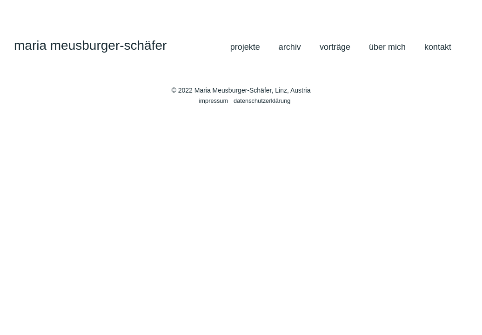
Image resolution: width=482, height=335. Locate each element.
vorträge (335, 47)
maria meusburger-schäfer (90, 45)
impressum (213, 100)
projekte (245, 47)
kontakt (437, 47)
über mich (387, 47)
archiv (290, 47)
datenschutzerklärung (262, 100)
